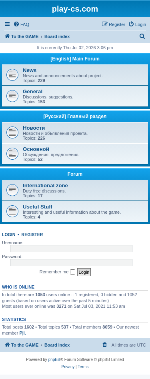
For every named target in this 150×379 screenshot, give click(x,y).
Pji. (22, 333)
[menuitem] (21, 24)
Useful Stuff (37, 207)
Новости (34, 128)
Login (8, 234)
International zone (45, 185)
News (29, 70)
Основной (36, 149)
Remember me (57, 272)
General (32, 91)
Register (32, 234)
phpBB (54, 359)
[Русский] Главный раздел (75, 116)
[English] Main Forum (75, 59)
